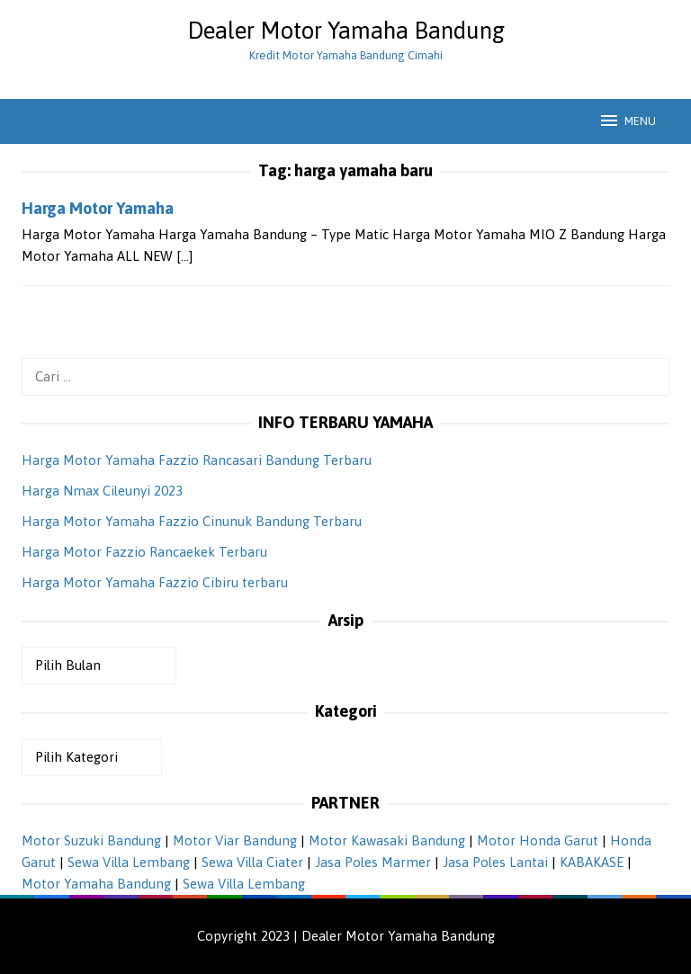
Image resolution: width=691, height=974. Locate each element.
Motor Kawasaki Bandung (387, 840)
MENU (627, 120)
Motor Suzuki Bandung (91, 840)
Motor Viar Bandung (235, 840)
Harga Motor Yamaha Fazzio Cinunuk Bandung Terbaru (192, 521)
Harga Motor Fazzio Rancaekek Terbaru (144, 551)
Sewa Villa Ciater (252, 862)
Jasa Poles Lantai (495, 862)
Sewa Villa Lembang (128, 862)
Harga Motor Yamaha (98, 208)
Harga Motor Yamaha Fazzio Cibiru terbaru (155, 582)
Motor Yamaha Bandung (96, 883)
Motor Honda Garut (537, 840)
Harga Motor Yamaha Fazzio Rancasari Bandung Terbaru (197, 460)
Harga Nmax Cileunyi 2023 (102, 490)
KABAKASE (592, 862)
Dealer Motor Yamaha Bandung (346, 30)
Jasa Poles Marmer (373, 862)
